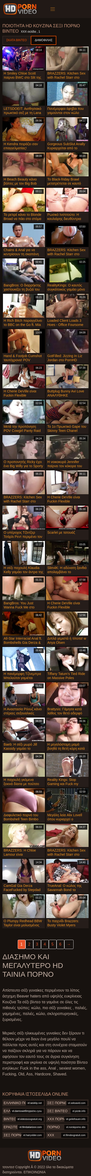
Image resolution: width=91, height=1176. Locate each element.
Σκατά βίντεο (16, 40)
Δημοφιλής (43, 40)
